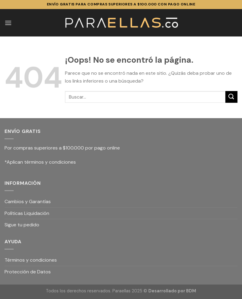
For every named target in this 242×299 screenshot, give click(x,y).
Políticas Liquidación (27, 213)
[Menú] (8, 22)
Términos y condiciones (31, 260)
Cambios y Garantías (28, 201)
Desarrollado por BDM (172, 291)
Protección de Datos (28, 272)
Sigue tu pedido (22, 225)
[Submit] (231, 97)
